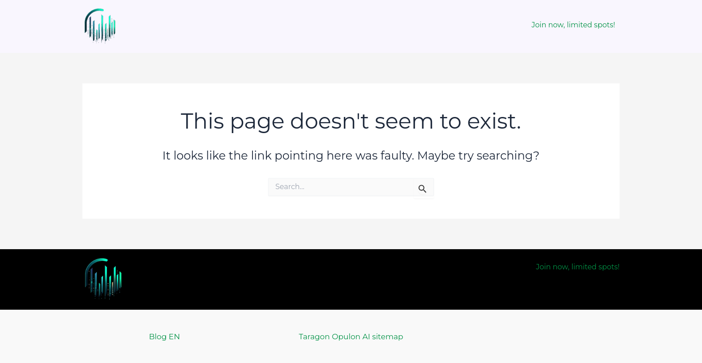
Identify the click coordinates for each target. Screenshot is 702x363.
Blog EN (164, 336)
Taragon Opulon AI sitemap (351, 336)
